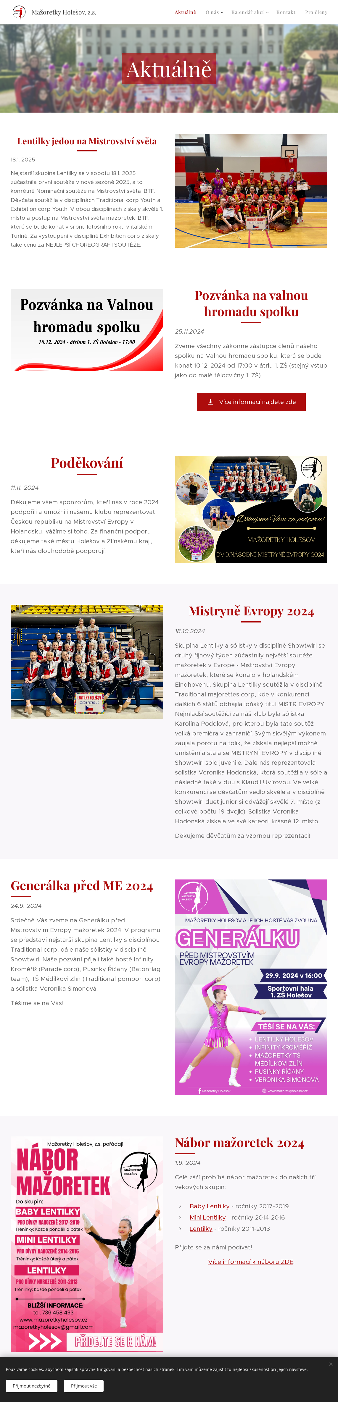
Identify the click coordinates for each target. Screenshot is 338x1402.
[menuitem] (187, 12)
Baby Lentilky (210, 1206)
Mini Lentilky (208, 1217)
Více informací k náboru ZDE (250, 1262)
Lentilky (201, 1229)
